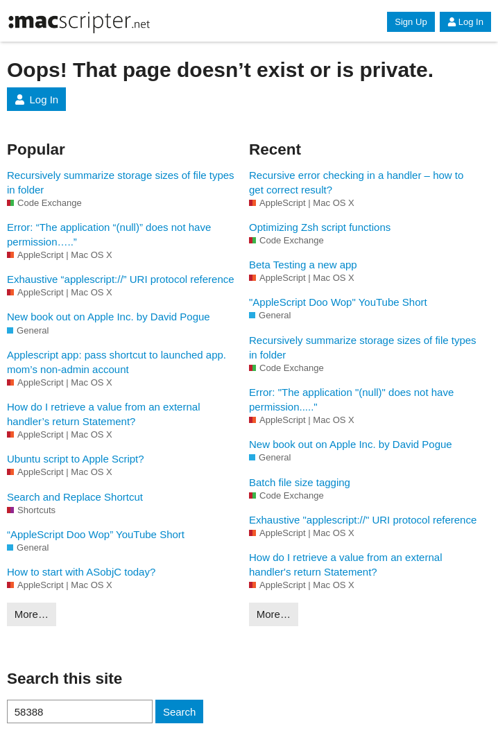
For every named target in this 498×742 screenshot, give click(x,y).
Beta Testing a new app (303, 264)
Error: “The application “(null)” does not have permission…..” (109, 234)
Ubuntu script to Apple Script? (75, 459)
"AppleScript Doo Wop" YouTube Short (338, 302)
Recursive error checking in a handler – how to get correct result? (356, 182)
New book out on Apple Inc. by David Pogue (108, 316)
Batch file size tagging (299, 482)
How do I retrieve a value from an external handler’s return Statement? (103, 414)
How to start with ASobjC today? (81, 572)
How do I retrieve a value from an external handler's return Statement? (345, 564)
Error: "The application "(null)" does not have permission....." (351, 399)
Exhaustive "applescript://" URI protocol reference (362, 520)
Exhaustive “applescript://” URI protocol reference (120, 279)
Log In (465, 22)
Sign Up (411, 22)
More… (32, 614)
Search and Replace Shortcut (75, 497)
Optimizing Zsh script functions (319, 227)
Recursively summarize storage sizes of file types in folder (120, 182)
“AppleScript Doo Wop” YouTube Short (95, 534)
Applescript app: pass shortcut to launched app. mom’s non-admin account (116, 362)
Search (179, 712)
